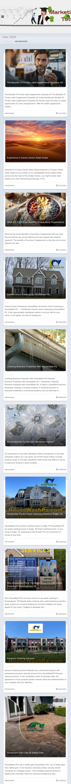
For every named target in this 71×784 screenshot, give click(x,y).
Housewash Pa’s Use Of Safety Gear (25, 752)
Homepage (7, 41)
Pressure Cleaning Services (20, 658)
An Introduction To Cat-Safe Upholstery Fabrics (30, 442)
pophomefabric (10, 450)
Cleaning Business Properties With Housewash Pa (32, 366)
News (7, 91)
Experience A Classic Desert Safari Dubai (27, 157)
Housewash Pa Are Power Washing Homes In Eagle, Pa (34, 514)
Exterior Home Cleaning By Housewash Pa (28, 294)
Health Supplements (13, 230)
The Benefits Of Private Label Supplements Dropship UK (35, 82)
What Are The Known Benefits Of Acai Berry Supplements (35, 222)
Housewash (9, 375)
